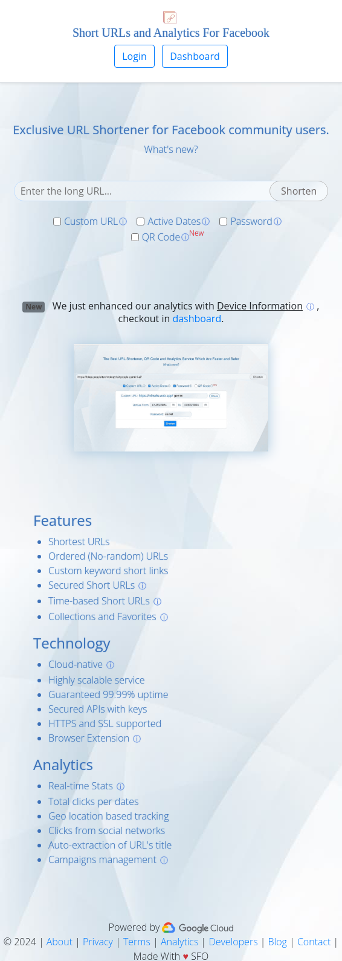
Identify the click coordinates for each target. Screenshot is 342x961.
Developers (232, 941)
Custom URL (91, 221)
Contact (314, 941)
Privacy (98, 941)
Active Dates (174, 221)
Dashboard (195, 56)
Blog (277, 941)
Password (251, 221)
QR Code (161, 237)
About (60, 941)
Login (134, 56)
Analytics (180, 941)
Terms (136, 941)
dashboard (196, 318)
